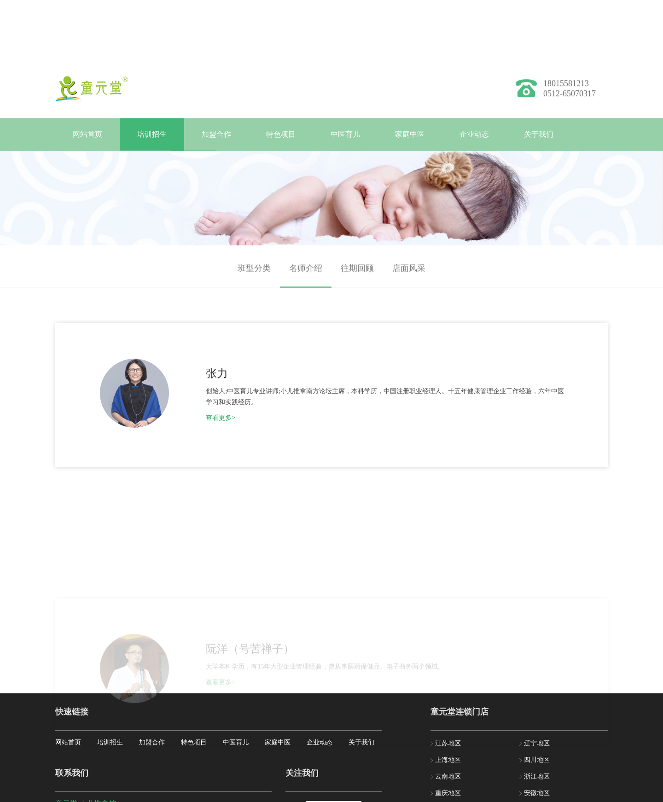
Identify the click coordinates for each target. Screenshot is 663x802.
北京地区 (448, 699)
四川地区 (537, 649)
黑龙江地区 (451, 732)
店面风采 (408, 274)
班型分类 (254, 274)
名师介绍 (305, 274)
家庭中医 (410, 134)
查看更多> (194, 402)
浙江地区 (537, 666)
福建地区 (537, 699)
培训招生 (152, 134)
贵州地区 (448, 715)
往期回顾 (357, 274)
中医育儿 (345, 134)
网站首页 (87, 134)
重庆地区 (448, 682)
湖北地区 (537, 732)
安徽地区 (537, 682)
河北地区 (537, 715)
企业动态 (474, 134)
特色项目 (281, 134)
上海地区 (448, 649)
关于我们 (538, 134)
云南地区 (448, 666)
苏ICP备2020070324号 (218, 795)
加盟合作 (216, 134)
